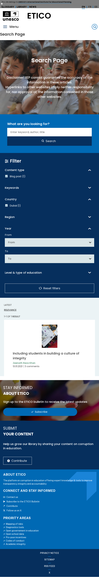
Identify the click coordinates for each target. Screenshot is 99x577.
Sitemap (49, 559)
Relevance (10, 310)
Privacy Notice (49, 553)
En (83, 7)
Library (22, 7)
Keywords (12, 188)
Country (11, 199)
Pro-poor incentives (16, 537)
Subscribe (41, 412)
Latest (8, 305)
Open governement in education (22, 530)
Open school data (15, 534)
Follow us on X (14, 510)
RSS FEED (49, 566)
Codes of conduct (15, 540)
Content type (14, 170)
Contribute (19, 461)
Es (95, 7)
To (6, 251)
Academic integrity (15, 544)
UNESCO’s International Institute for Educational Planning (44, 2)
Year (8, 228)
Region (10, 217)
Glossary (7, 7)
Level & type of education (23, 273)
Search (51, 141)
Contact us (12, 497)
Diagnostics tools (15, 527)
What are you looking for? (28, 124)
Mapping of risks (14, 524)
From (8, 235)
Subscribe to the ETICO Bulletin (23, 501)
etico (39, 16)
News (32, 7)
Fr (89, 7)
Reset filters (51, 288)
